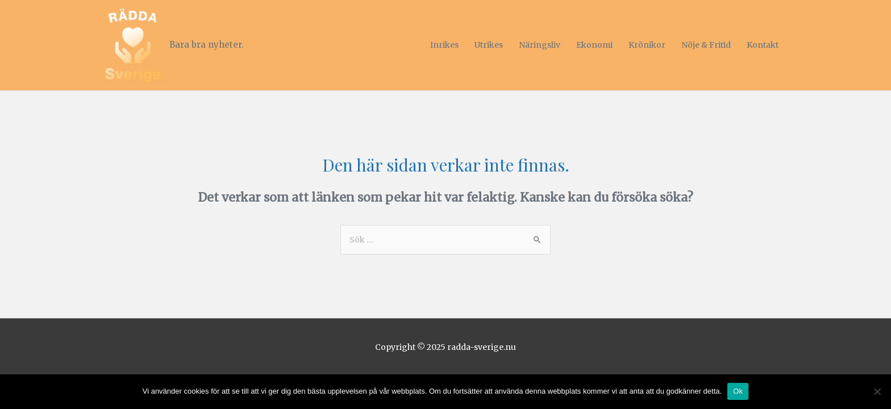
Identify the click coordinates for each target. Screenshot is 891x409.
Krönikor (646, 45)
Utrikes (488, 45)
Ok (738, 391)
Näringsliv (539, 45)
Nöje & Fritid (706, 45)
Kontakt (762, 45)
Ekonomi (594, 45)
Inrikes (444, 45)
